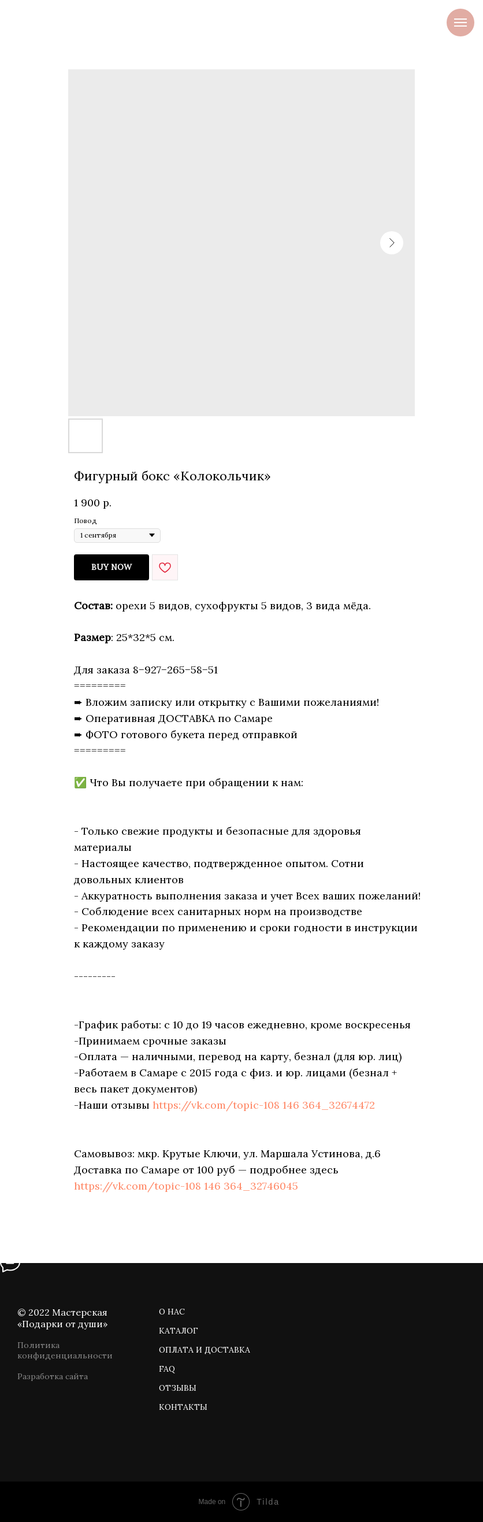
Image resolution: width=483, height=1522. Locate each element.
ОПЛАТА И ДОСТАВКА (204, 1350)
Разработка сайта (52, 1376)
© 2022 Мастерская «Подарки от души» (62, 1318)
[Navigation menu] (460, 22)
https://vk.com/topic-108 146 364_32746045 (186, 1186)
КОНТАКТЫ (183, 1407)
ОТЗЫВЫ (177, 1388)
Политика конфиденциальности (65, 1350)
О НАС (172, 1311)
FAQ (167, 1369)
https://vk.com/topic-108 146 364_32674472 (264, 1105)
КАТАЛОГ (178, 1330)
